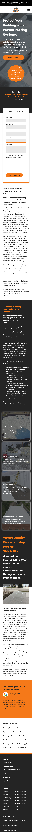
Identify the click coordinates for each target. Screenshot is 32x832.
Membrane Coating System (13, 516)
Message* (9, 145)
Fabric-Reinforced (9, 484)
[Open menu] (28, 9)
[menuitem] (16, 820)
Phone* (8, 138)
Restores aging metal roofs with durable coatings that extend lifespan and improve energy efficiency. (15, 432)
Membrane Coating (12, 392)
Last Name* (9, 124)
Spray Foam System (12, 375)
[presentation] (13, 166)
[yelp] (4, 781)
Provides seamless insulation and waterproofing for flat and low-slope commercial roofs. (15, 462)
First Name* (10, 117)
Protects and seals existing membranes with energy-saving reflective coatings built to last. (14, 521)
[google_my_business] (7, 781)
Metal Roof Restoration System (16, 367)
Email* (8, 131)
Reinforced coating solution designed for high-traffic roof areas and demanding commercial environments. (15, 490)
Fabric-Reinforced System (15, 384)
